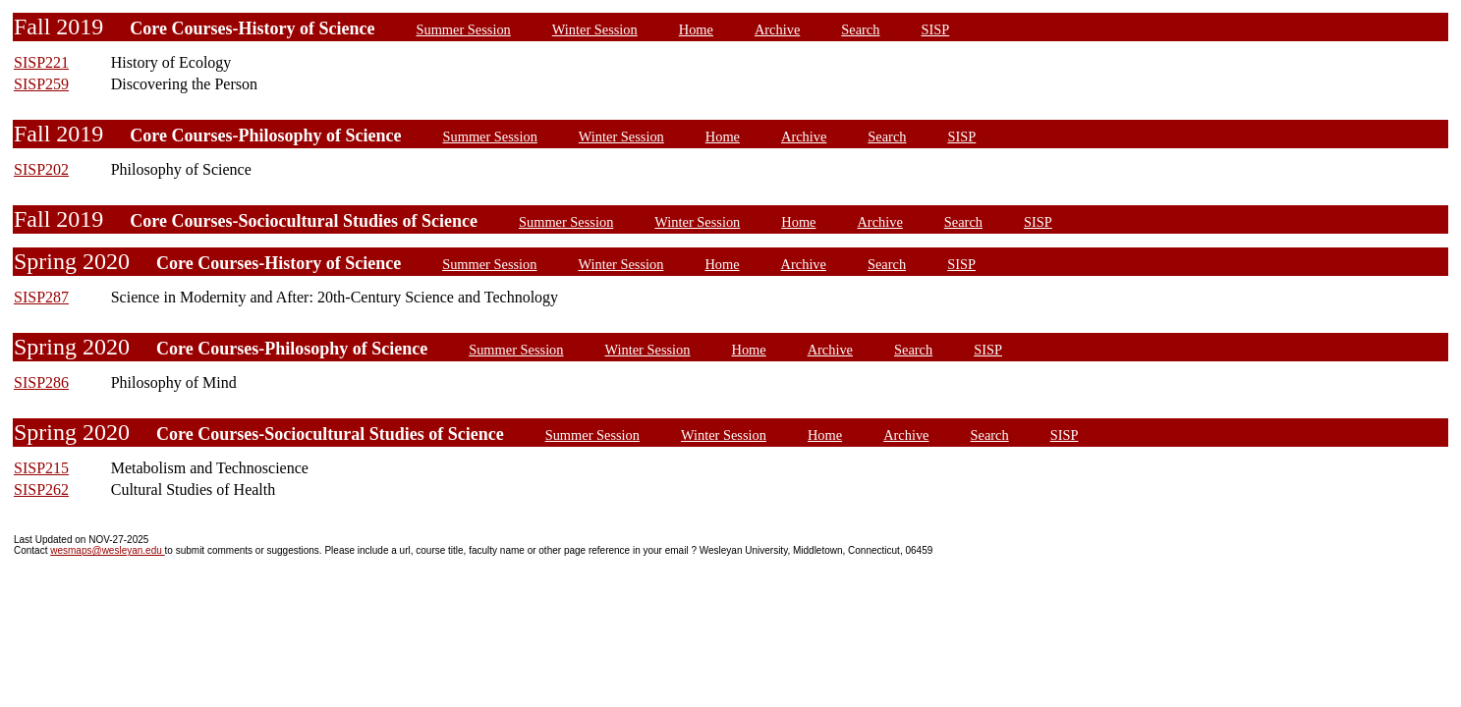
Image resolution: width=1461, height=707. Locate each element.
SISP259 (41, 84)
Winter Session (595, 29)
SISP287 (41, 297)
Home (696, 29)
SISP (935, 29)
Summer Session (463, 29)
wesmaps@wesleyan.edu (107, 550)
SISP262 (41, 489)
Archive (777, 29)
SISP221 (41, 62)
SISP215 (41, 468)
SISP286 (41, 382)
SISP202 (41, 169)
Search (860, 29)
